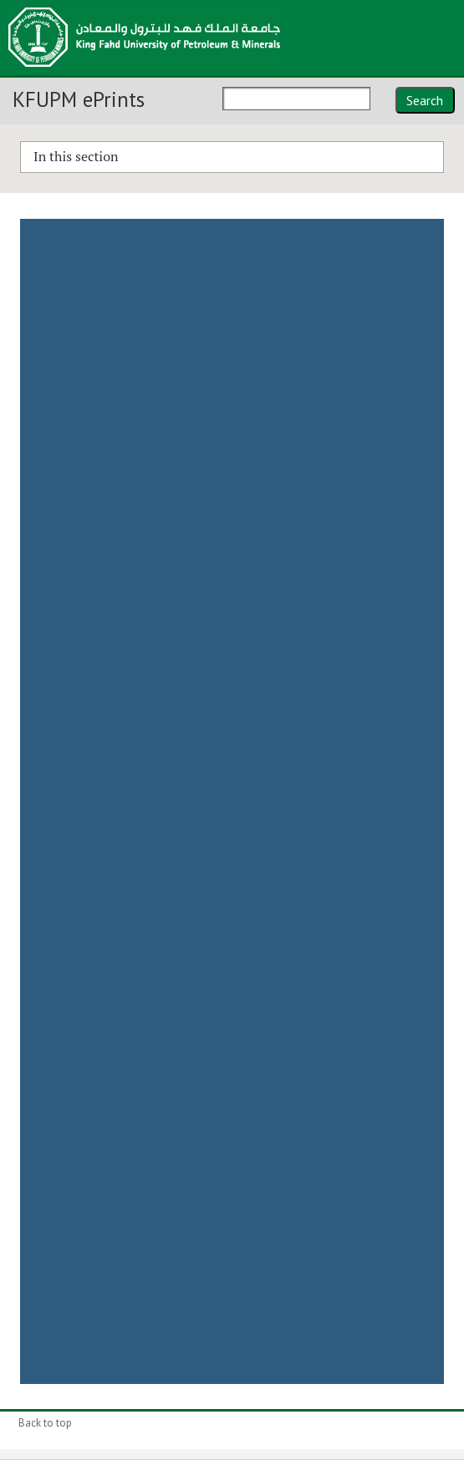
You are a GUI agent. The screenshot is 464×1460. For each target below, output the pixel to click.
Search (424, 100)
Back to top (45, 1423)
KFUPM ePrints (79, 99)
